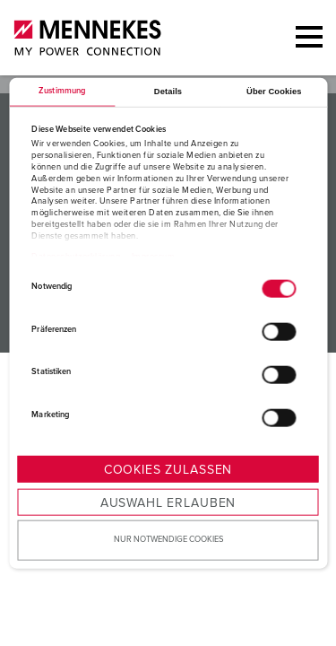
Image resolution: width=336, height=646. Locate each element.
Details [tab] (168, 91)
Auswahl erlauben (168, 503)
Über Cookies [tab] (274, 91)
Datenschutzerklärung (75, 257)
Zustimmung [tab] (62, 91)
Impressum (154, 257)
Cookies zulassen (168, 470)
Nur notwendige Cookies (168, 540)
